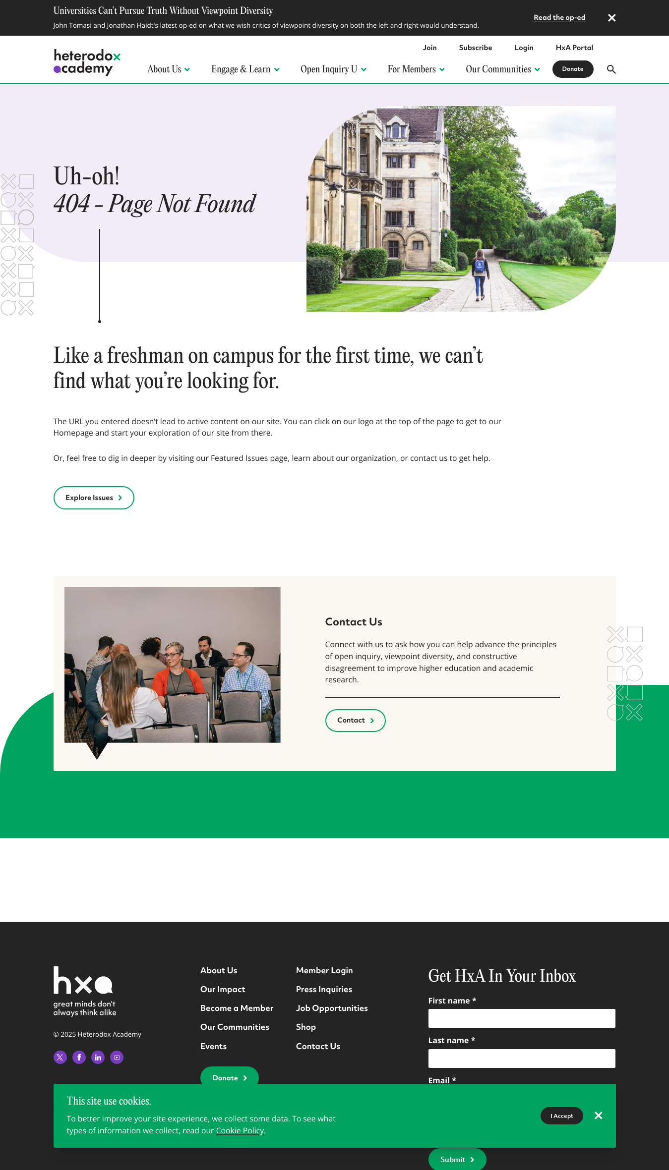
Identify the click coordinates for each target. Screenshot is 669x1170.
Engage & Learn (244, 69)
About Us (168, 69)
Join (429, 48)
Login (524, 48)
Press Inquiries (324, 989)
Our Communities (502, 69)
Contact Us (318, 1046)
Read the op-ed (560, 17)
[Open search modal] (611, 69)
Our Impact (222, 989)
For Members (416, 69)
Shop (306, 1026)
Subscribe (475, 48)
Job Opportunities (332, 1007)
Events (213, 1046)
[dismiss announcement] (612, 17)
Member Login (324, 970)
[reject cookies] (599, 1116)
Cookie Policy (240, 1130)
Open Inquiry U (333, 69)
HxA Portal (575, 48)
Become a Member (237, 1007)
